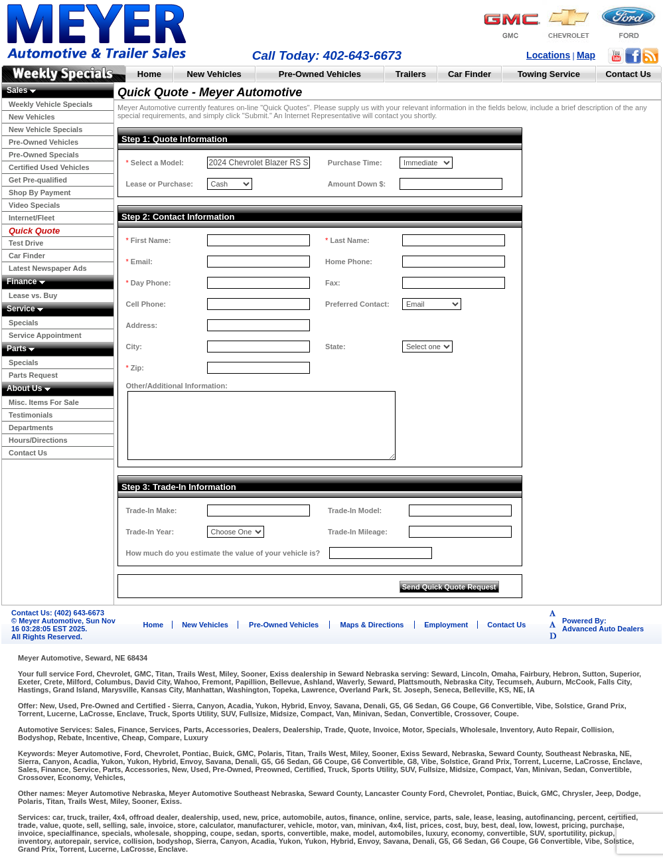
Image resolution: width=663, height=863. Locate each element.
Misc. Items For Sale (44, 402)
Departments (31, 428)
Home (149, 74)
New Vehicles (213, 74)
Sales (21, 90)
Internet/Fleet (31, 218)
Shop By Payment (40, 192)
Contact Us (628, 74)
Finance (26, 281)
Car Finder (469, 74)
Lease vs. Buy (33, 295)
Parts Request (33, 375)
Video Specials (34, 205)
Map (586, 55)
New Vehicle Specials (45, 129)
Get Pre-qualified (38, 180)
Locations (548, 55)
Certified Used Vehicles (49, 167)
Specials (23, 323)
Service (25, 308)
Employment (446, 625)
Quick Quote (34, 231)
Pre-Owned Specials (44, 155)
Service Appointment (45, 335)
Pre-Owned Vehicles (320, 74)
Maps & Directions (372, 625)
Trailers (411, 74)
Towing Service (549, 74)
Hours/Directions (38, 440)
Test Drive (26, 243)
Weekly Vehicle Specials (50, 104)
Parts (21, 348)
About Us (28, 388)
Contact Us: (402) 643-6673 (57, 613)
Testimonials (30, 415)
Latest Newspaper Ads (48, 268)
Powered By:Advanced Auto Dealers (603, 625)
